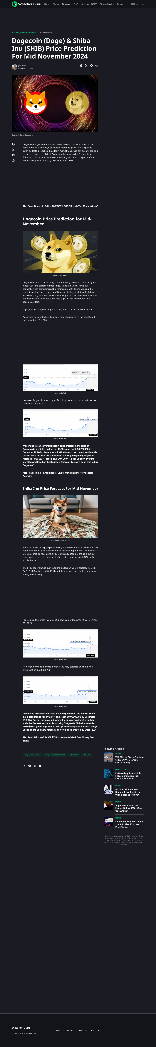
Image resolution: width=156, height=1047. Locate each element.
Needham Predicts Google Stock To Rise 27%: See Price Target (129, 824)
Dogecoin (24, 33)
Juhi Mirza (22, 66)
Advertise (70, 1030)
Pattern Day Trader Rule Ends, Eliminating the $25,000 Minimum (128, 776)
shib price (74, 755)
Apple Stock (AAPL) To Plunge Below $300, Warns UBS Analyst (129, 808)
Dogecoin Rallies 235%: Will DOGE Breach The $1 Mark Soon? (66, 206)
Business (118, 770)
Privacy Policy (95, 1030)
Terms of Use (82, 1030)
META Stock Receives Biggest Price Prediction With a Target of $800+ (128, 792)
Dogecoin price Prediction (55, 755)
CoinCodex (42, 317)
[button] (134, 4)
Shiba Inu (32, 33)
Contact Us (60, 1030)
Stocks (118, 753)
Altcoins (15, 33)
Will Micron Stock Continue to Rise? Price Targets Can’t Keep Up (129, 760)
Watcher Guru (21, 1027)
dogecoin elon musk (32, 755)
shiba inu (86, 755)
